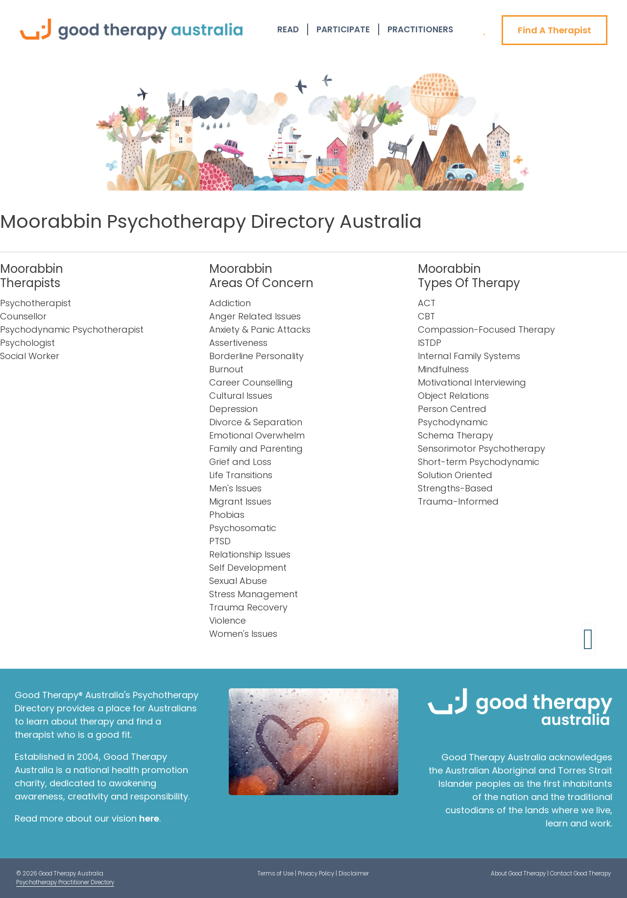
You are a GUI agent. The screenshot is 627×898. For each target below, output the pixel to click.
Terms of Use (275, 873)
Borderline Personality (256, 356)
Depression (233, 409)
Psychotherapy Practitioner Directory (65, 882)
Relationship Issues (249, 554)
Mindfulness (443, 369)
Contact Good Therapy (580, 873)
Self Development (248, 567)
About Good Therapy (518, 873)
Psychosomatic (242, 528)
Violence (227, 620)
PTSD (220, 541)
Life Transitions (240, 475)
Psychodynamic (453, 422)
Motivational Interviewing (472, 382)
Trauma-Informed (458, 501)
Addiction (230, 303)
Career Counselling (251, 382)
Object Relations (453, 395)
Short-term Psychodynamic (478, 462)
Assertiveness (238, 343)
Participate (343, 29)
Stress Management (253, 594)
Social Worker (29, 356)
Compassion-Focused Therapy (486, 329)
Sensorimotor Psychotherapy (481, 448)
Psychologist (27, 343)
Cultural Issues (240, 395)
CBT (426, 316)
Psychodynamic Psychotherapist (72, 329)
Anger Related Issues (255, 316)
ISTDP (429, 343)
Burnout (226, 369)
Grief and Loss (240, 462)
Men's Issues (235, 488)
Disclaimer (353, 873)
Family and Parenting (256, 448)
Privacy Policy (316, 873)
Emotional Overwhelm (257, 435)
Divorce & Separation (255, 422)
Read (288, 29)
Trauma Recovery (248, 607)
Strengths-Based (455, 488)
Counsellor (23, 316)
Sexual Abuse (238, 581)
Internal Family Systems (469, 356)
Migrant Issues (240, 501)
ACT (426, 303)
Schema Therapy (455, 435)
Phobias (226, 515)
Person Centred (452, 409)
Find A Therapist (554, 30)
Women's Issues (243, 634)
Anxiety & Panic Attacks (260, 329)
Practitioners (420, 29)
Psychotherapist (35, 303)
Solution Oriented (455, 475)
